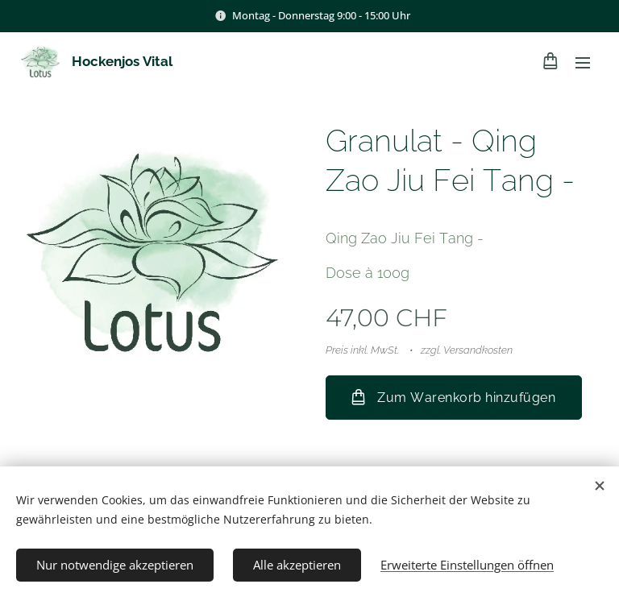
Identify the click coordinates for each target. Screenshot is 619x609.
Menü (582, 63)
